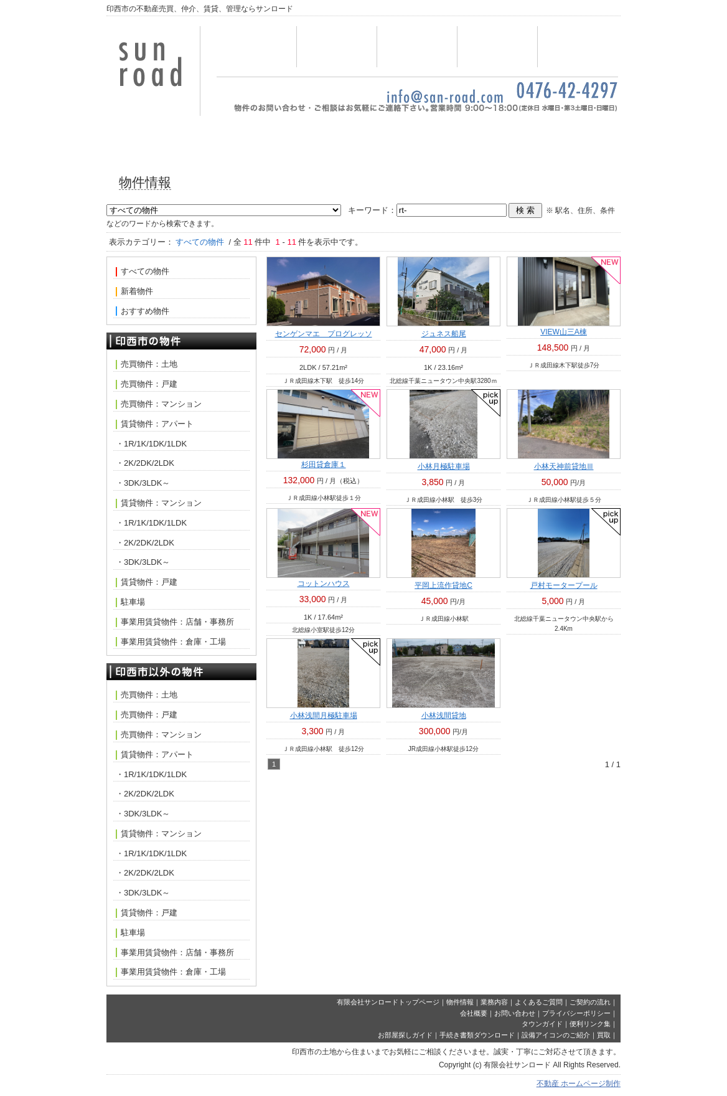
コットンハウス (324, 583)
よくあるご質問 (539, 1002)
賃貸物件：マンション (159, 503)
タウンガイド (542, 1024)
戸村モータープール (564, 585)
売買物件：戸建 (146, 384)
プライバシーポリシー (576, 1013)
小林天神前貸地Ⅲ (564, 466)
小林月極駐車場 (444, 466)
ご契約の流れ (590, 1002)
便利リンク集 (590, 1024)
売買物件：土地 (146, 364)
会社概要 (577, 46)
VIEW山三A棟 (563, 332)
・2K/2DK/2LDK (145, 463)
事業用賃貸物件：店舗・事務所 (175, 622)
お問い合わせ (497, 46)
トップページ (256, 46)
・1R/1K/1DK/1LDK (151, 443)
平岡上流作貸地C (443, 585)
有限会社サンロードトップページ (388, 1002)
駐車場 (130, 602)
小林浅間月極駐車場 (323, 715)
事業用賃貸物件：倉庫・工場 (171, 642)
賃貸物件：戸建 (146, 582)
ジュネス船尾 (443, 333)
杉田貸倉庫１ (323, 464)
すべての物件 (142, 271)
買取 (604, 1035)
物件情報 (337, 46)
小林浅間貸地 (443, 715)
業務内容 (417, 46)
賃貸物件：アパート (155, 424)
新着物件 (134, 291)
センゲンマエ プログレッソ (323, 333)
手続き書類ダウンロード (477, 1035)
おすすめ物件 (142, 311)
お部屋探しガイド (405, 1035)
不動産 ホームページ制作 (579, 1083)
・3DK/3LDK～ (143, 483)
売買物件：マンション (159, 404)
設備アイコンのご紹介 (556, 1035)
